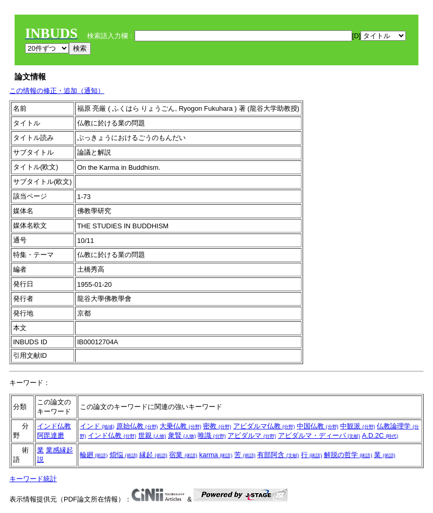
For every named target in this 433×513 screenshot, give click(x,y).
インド (97, 426)
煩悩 (124, 455)
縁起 (153, 455)
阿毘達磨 (50, 435)
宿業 (183, 455)
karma (216, 455)
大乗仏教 (180, 426)
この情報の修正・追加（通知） (56, 91)
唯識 (212, 435)
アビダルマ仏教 (264, 426)
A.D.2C (380, 435)
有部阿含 (278, 455)
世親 (152, 435)
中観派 (357, 426)
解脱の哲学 (348, 455)
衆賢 (182, 435)
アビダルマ (251, 435)
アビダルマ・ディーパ (319, 435)
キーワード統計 (33, 479)
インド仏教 (54, 426)
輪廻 (94, 455)
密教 (217, 426)
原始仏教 (137, 426)
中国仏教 (318, 426)
